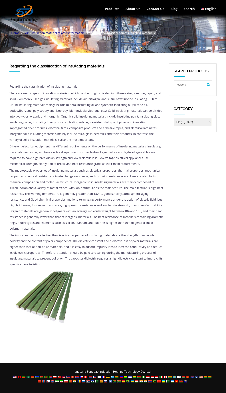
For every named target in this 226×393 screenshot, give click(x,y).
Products (112, 9)
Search (189, 9)
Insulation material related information (57, 33)
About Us (133, 9)
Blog (173, 9)
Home (15, 33)
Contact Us (155, 9)
